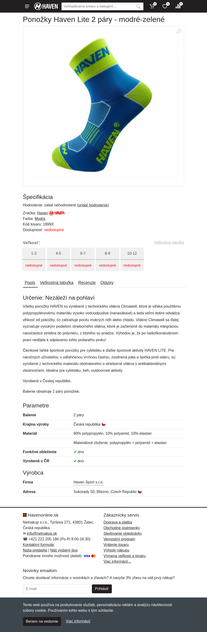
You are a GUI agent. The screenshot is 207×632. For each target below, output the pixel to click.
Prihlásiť (102, 589)
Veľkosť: (31, 242)
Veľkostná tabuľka (169, 242)
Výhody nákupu (116, 550)
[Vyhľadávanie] (98, 6)
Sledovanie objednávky (123, 533)
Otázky (106, 282)
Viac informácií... (117, 561)
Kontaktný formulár (38, 545)
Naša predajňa (35, 550)
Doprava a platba (118, 522)
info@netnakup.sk (42, 533)
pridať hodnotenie (93, 205)
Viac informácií (78, 621)
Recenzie (87, 282)
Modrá (40, 219)
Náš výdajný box (64, 550)
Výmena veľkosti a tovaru (125, 556)
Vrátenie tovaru (116, 545)
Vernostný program (119, 539)
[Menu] (27, 6)
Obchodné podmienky (122, 528)
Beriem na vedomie (42, 621)
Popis (30, 282)
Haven (42, 213)
